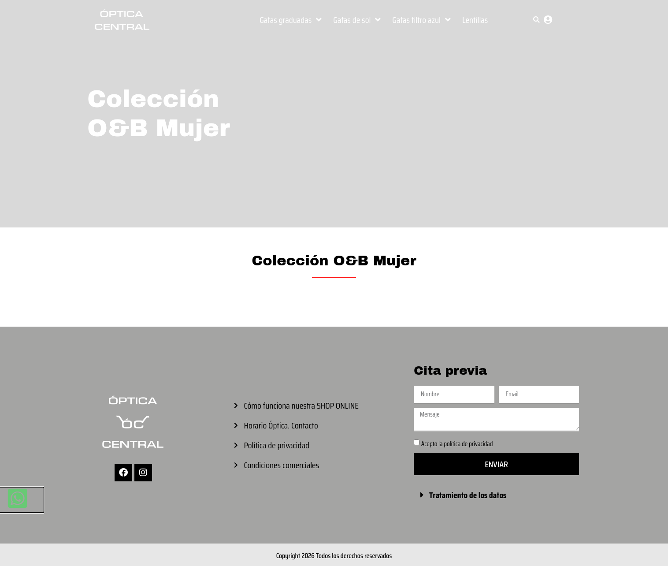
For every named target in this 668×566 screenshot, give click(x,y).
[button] (536, 19)
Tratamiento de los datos (467, 495)
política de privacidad (468, 444)
